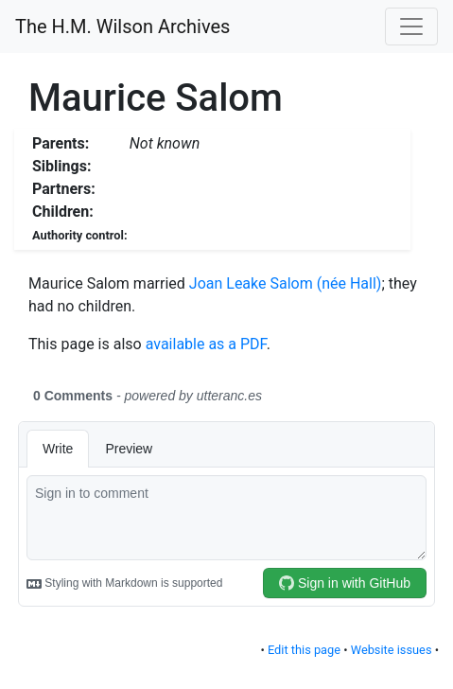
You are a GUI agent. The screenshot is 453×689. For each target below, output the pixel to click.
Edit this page (304, 650)
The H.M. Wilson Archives (122, 26)
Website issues (391, 650)
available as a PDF (206, 344)
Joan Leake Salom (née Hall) (285, 283)
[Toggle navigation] (411, 26)
